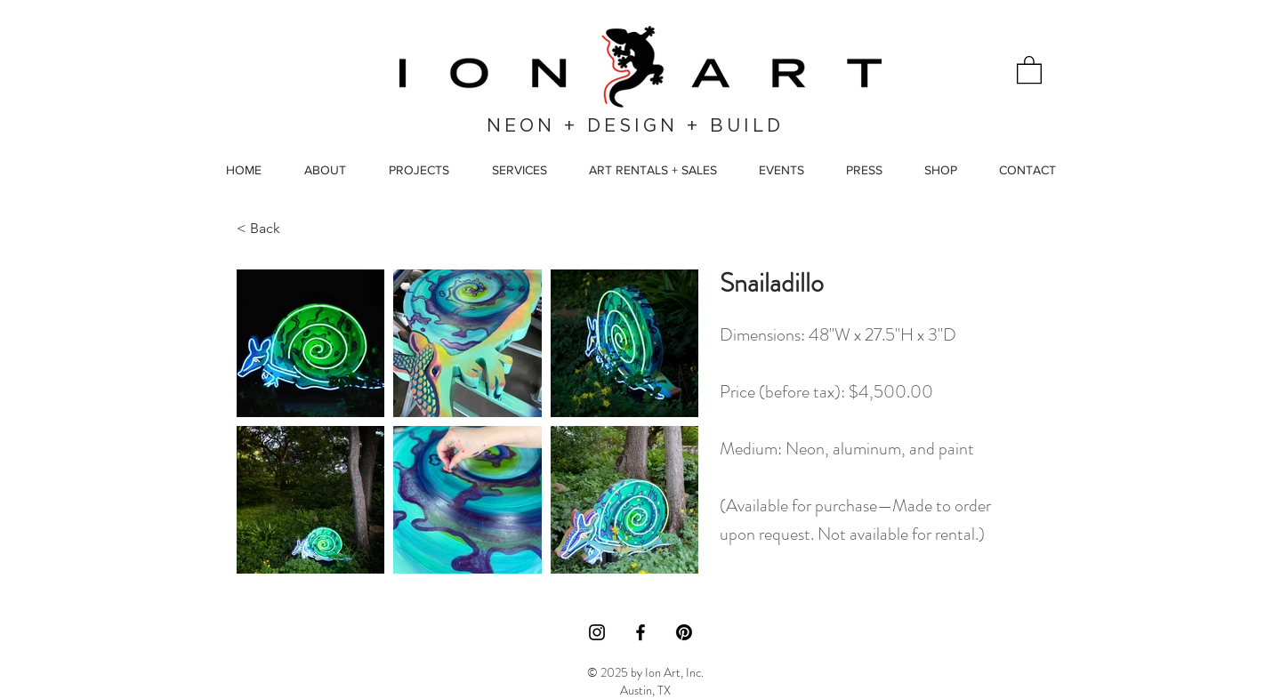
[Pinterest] (684, 632)
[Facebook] (640, 632)
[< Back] (277, 228)
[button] (1029, 69)
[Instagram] (597, 632)
